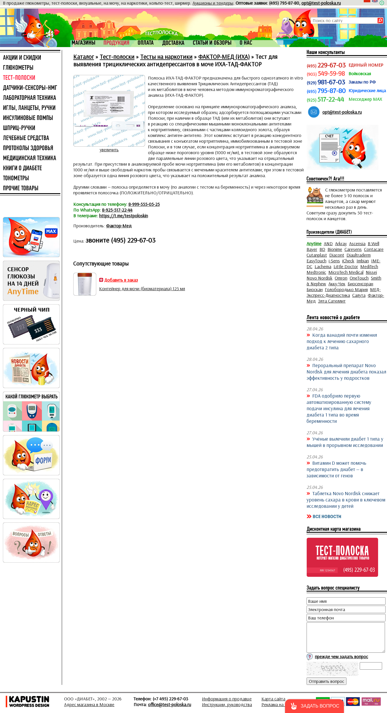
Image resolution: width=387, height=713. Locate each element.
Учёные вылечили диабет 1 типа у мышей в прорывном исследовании (345, 441)
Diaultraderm (358, 255)
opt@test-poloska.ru (321, 3)
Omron (341, 278)
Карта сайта (273, 699)
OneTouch (359, 278)
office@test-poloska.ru (169, 704)
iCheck (348, 261)
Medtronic (316, 272)
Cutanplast (317, 255)
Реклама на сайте (278, 704)
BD (322, 249)
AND (328, 243)
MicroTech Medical (345, 272)
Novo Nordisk (319, 278)
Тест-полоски (117, 56)
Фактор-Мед (119, 225)
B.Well (373, 243)
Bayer (312, 249)
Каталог (83, 56)
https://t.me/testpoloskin (123, 215)
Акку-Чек (336, 283)
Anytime (314, 243)
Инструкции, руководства (227, 704)
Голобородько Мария (346, 289)
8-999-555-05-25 (144, 204)
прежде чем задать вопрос (341, 656)
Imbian (363, 261)
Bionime (335, 249)
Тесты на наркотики (166, 56)
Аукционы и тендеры (212, 3)
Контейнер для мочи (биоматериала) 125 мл (142, 288)
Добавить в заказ (121, 280)
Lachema (323, 266)
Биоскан (315, 289)
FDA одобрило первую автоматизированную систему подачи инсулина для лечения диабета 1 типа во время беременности (339, 408)
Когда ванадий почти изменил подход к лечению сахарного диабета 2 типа (342, 341)
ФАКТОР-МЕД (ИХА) (224, 56)
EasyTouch (316, 261)
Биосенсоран (360, 283)
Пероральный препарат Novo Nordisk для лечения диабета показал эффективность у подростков (346, 371)
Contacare (374, 249)
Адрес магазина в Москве (89, 704)
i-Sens (334, 261)
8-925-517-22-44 (117, 210)
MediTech (369, 266)
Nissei (371, 272)
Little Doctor (346, 266)
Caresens (353, 249)
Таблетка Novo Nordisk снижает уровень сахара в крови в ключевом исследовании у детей (346, 499)
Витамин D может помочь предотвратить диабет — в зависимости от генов (336, 469)
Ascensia (357, 243)
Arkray (341, 243)
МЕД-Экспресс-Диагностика (344, 292)
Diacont (336, 255)
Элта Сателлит (332, 301)
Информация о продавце (227, 699)
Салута (358, 295)
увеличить (109, 149)
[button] (314, 706)
